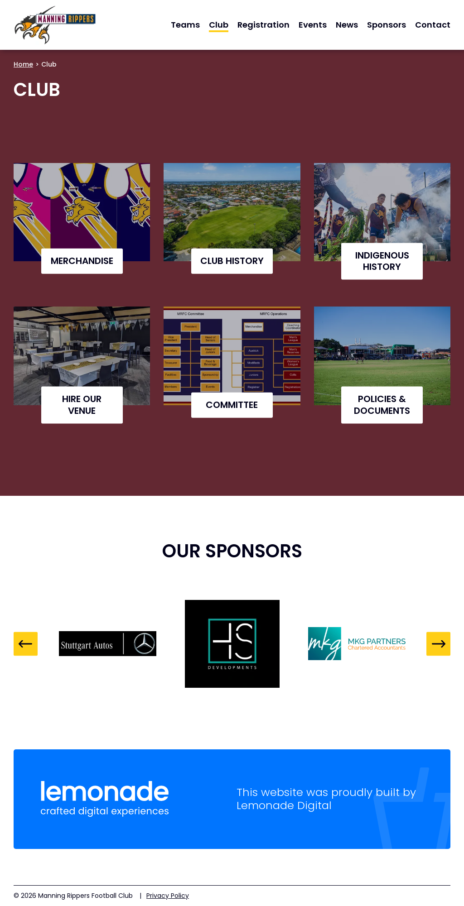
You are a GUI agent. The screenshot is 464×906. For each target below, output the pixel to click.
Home (23, 64)
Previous (26, 644)
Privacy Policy (167, 895)
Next (438, 644)
